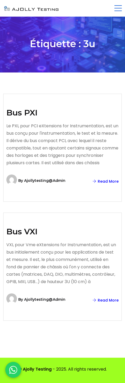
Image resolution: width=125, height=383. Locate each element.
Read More (106, 181)
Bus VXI (22, 231)
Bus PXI (22, 113)
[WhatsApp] (13, 370)
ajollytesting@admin (44, 180)
